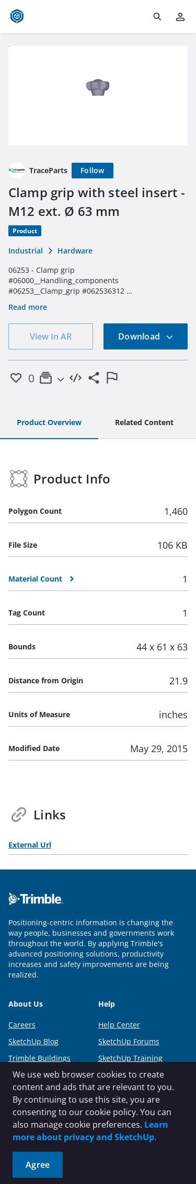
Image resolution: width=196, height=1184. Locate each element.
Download (146, 336)
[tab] (49, 423)
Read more (27, 307)
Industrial (25, 251)
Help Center (119, 1025)
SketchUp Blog (33, 1041)
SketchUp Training (130, 1058)
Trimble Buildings (39, 1058)
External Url (29, 845)
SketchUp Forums (128, 1041)
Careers (22, 1025)
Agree (38, 1164)
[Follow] (92, 170)
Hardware (75, 251)
